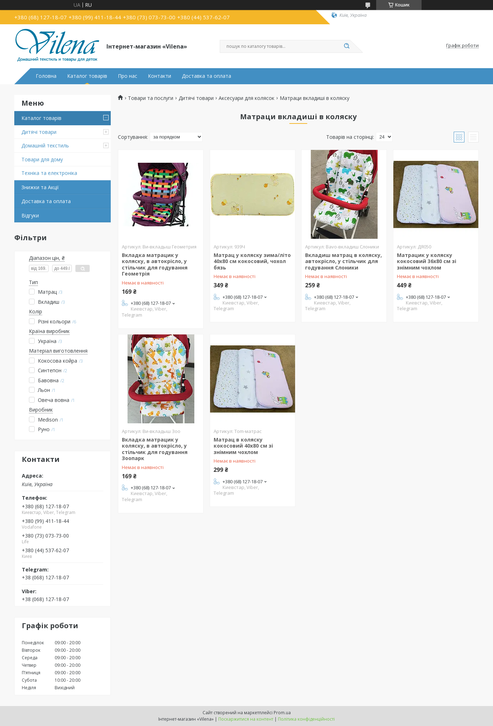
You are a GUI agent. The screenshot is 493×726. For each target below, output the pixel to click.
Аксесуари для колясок (246, 98)
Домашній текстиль (45, 145)
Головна (46, 76)
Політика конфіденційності (306, 719)
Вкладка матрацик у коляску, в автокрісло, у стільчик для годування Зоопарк (155, 449)
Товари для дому (42, 159)
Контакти (159, 76)
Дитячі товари (38, 131)
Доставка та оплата (206, 76)
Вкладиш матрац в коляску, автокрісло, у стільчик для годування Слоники (343, 261)
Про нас (127, 76)
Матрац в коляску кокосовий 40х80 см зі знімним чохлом (243, 445)
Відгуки (30, 215)
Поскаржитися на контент (245, 719)
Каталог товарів (87, 76)
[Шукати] (346, 46)
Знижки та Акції (40, 187)
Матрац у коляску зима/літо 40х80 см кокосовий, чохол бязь (252, 261)
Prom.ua (282, 713)
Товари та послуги (150, 98)
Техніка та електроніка (49, 173)
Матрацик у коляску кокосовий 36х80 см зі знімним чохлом (426, 261)
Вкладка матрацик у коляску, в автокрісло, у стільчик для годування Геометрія (155, 264)
